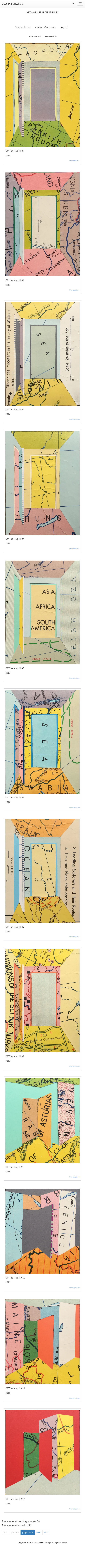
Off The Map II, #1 (14, 1167)
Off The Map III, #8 (14, 1056)
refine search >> (34, 36)
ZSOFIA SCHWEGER (13, 4)
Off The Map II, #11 (15, 1388)
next (38, 1532)
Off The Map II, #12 (15, 1498)
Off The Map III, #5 (14, 668)
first (5, 1532)
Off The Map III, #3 (14, 409)
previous (15, 1532)
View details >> (74, 161)
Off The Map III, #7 (14, 926)
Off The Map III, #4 (14, 538)
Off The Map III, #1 (14, 150)
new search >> (51, 36)
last (46, 1532)
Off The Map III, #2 (14, 280)
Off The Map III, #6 (14, 797)
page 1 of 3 (27, 1532)
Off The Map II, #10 (15, 1277)
